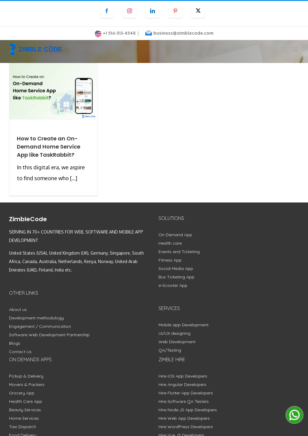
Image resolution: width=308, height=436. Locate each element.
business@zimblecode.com (183, 33)
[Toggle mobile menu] (296, 49)
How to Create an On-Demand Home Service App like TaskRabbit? (48, 146)
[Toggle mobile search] (284, 49)
